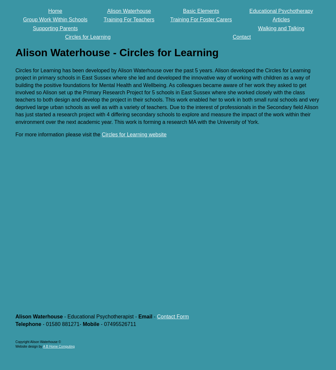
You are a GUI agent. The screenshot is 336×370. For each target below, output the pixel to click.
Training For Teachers (129, 19)
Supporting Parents (55, 28)
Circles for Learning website (134, 134)
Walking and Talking (281, 28)
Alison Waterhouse (129, 11)
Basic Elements (201, 11)
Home (55, 11)
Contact (242, 37)
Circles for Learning (88, 37)
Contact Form (173, 316)
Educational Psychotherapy (281, 11)
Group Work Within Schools (55, 19)
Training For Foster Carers (201, 19)
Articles (281, 19)
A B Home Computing (58, 346)
